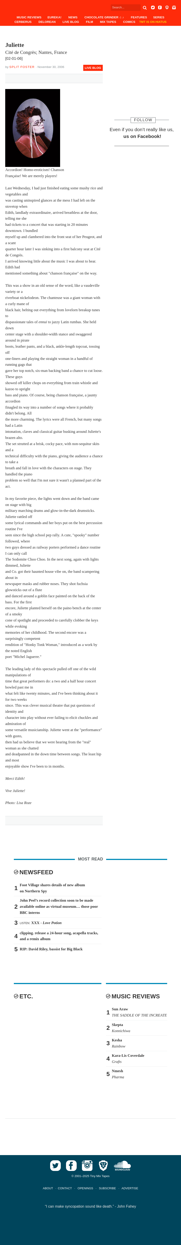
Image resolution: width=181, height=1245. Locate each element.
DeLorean (47, 22)
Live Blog (71, 22)
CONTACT (65, 1188)
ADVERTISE (130, 1188)
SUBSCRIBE (107, 1188)
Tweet (30, 77)
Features (139, 17)
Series (158, 17)
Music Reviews (29, 17)
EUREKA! (54, 17)
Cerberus (23, 22)
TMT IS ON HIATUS (153, 22)
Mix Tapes (108, 22)
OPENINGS (85, 1188)
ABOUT (48, 1188)
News (72, 17)
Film (89, 22)
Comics (129, 22)
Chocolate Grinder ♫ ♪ (104, 17)
